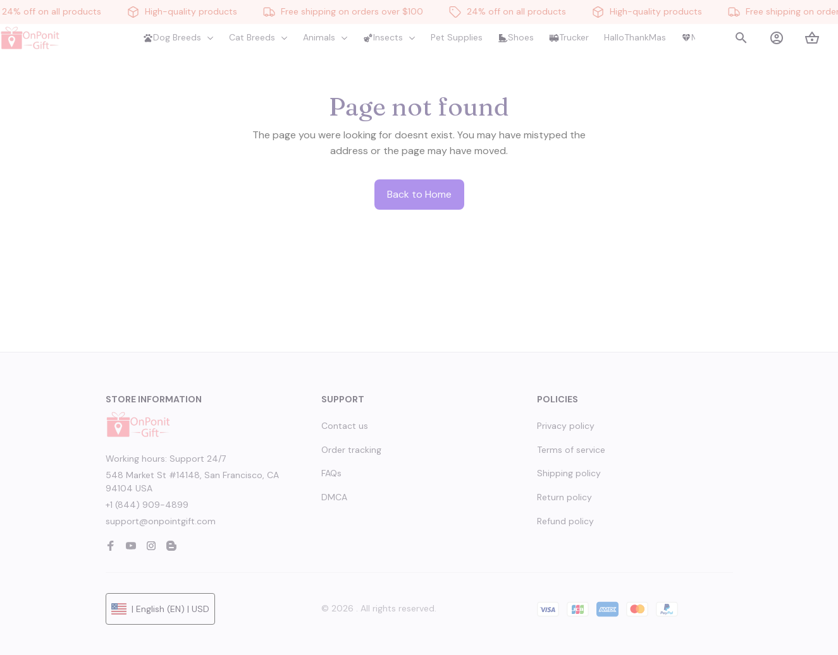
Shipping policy (569, 473)
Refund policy (565, 521)
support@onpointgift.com (161, 521)
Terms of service (571, 449)
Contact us (344, 425)
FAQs (331, 473)
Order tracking (351, 449)
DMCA (334, 497)
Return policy (564, 497)
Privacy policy (566, 425)
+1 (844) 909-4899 (147, 504)
